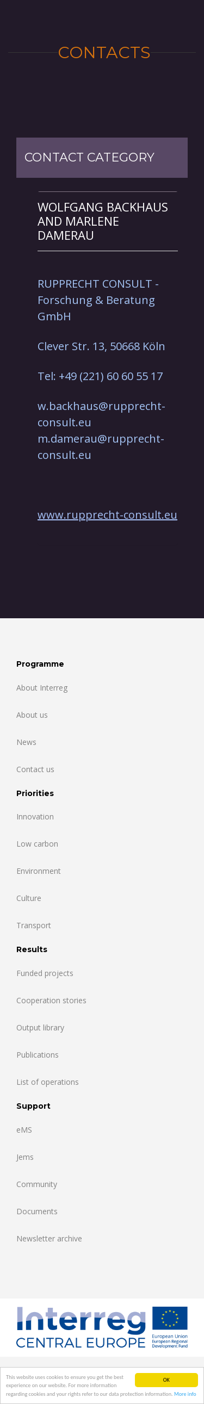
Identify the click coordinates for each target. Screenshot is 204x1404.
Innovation (35, 816)
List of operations (47, 1082)
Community (36, 1184)
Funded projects (44, 973)
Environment (38, 871)
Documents (37, 1211)
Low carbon (37, 843)
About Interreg (41, 687)
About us (32, 715)
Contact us (35, 769)
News (26, 742)
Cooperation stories (51, 1000)
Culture (28, 898)
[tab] (108, 221)
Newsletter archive (49, 1238)
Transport (33, 925)
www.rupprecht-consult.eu (107, 514)
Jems (25, 1157)
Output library (40, 1027)
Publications (37, 1054)
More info (185, 1395)
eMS (24, 1130)
